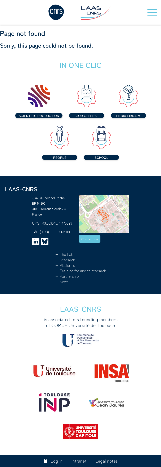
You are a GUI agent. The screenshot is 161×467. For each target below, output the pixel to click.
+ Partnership (67, 276)
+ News (62, 281)
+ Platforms (65, 265)
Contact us (89, 238)
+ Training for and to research (80, 270)
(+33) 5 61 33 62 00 (55, 231)
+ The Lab (64, 254)
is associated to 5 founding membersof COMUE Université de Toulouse (81, 331)
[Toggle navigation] (152, 12)
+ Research (65, 259)
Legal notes (106, 461)
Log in (53, 461)
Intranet (79, 461)
